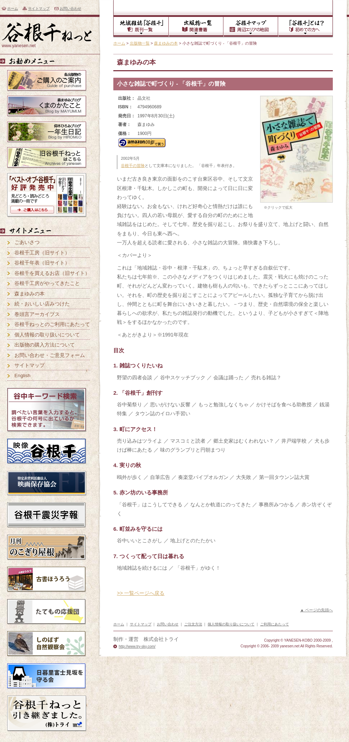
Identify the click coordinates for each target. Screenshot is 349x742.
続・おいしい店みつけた (42, 304)
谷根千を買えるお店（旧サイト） (52, 273)
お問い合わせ (70, 8)
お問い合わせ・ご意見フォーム (49, 355)
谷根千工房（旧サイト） (42, 252)
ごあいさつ (27, 242)
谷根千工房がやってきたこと (47, 283)
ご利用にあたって (274, 624)
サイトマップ (39, 8)
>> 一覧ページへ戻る (140, 593)
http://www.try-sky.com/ (137, 646)
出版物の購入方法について (44, 345)
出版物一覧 (140, 43)
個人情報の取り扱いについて (47, 335)
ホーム (12, 8)
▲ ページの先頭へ (316, 610)
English (22, 375)
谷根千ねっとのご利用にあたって (52, 324)
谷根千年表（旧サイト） (42, 263)
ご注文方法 (193, 624)
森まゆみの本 (166, 43)
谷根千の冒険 (133, 165)
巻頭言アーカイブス (37, 314)
